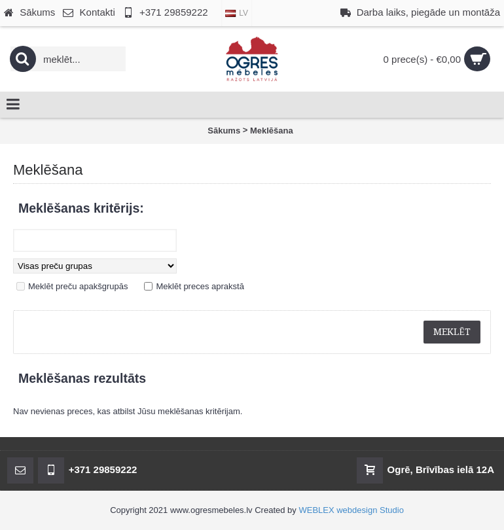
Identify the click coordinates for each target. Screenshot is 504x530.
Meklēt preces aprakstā (199, 286)
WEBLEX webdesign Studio (350, 510)
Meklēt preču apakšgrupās (78, 286)
